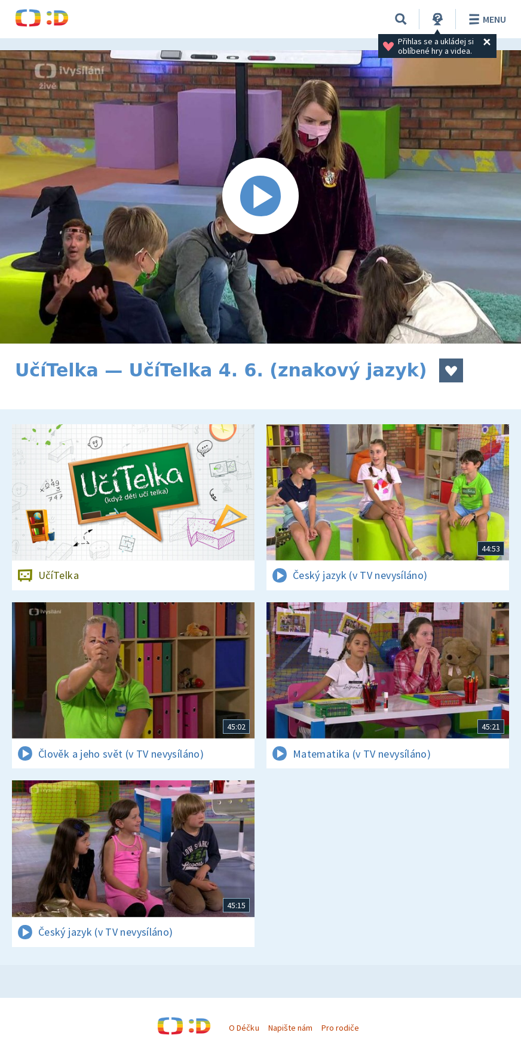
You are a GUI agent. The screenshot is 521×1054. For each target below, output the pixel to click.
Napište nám (290, 1027)
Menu (485, 19)
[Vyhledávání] (401, 19)
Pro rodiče (340, 1027)
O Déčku (244, 1027)
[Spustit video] (260, 197)
